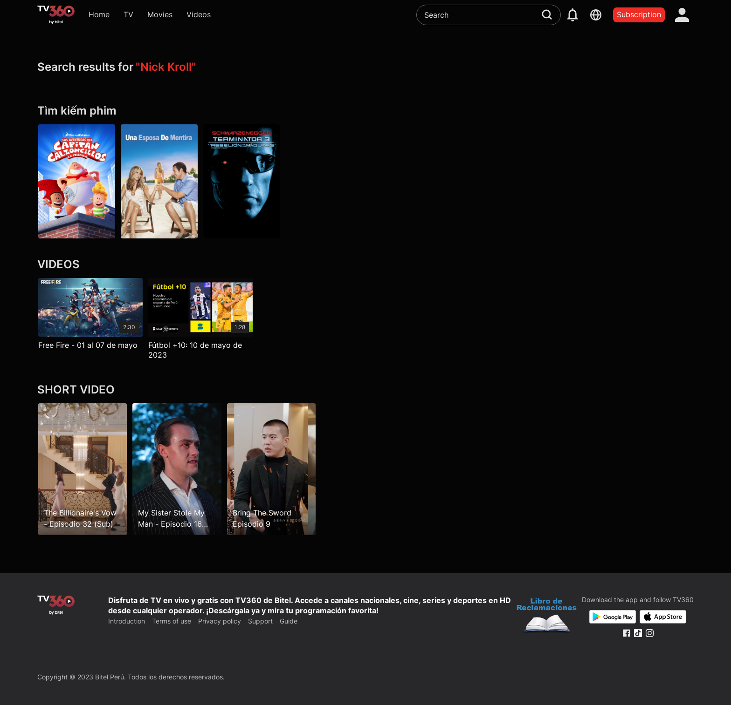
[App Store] (663, 616)
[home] (56, 15)
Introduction (126, 621)
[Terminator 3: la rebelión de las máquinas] (241, 181)
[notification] (572, 15)
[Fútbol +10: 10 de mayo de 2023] (200, 321)
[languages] (595, 15)
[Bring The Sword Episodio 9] (271, 469)
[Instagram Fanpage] (650, 633)
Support (260, 621)
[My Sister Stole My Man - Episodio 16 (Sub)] (176, 469)
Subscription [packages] (639, 14)
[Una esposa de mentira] (159, 181)
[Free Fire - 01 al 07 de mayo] (90, 316)
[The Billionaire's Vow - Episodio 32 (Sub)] (82, 469)
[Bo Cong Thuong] (547, 616)
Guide (288, 621)
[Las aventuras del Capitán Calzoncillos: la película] (76, 181)
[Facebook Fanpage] (626, 633)
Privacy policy (219, 621)
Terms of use (171, 621)
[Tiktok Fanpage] (638, 633)
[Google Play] (612, 616)
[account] (682, 15)
